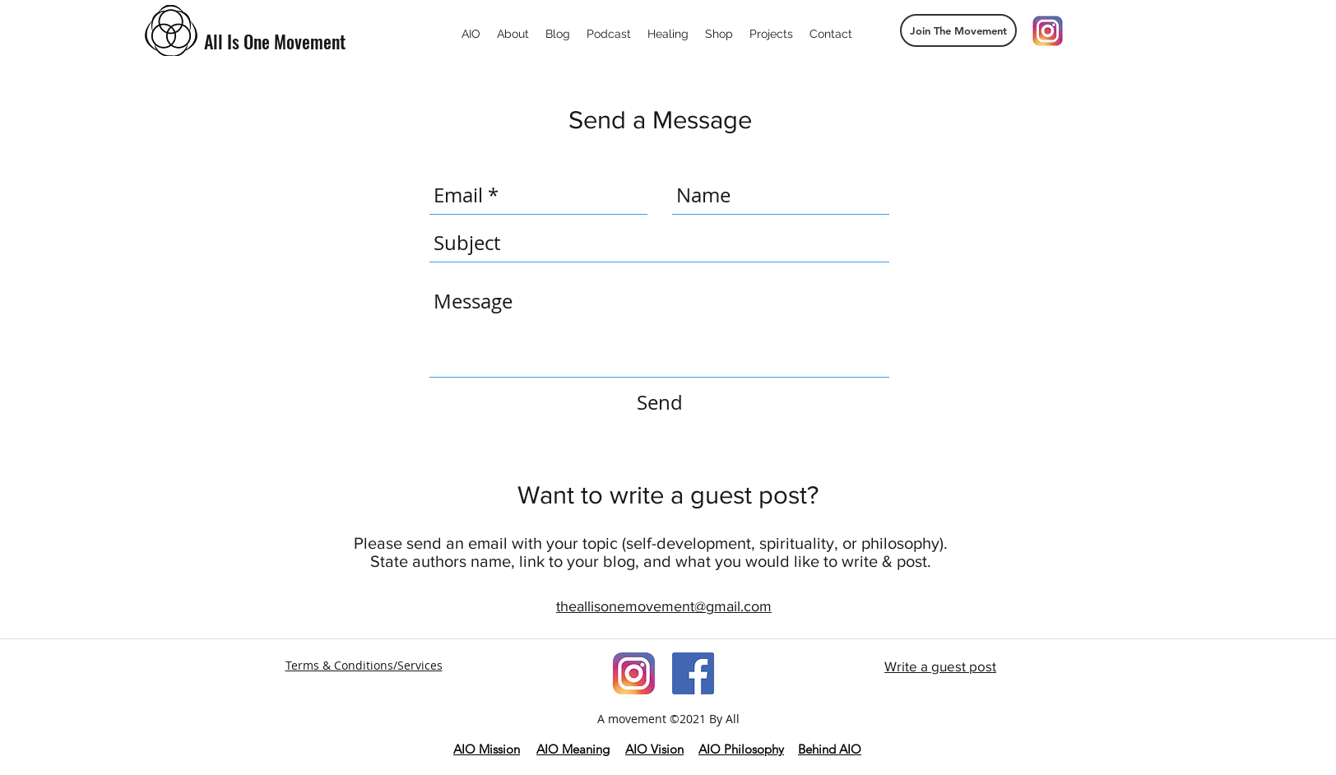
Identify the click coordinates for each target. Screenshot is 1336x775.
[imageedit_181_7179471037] (634, 673)
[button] (958, 30)
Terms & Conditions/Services (364, 665)
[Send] (660, 402)
